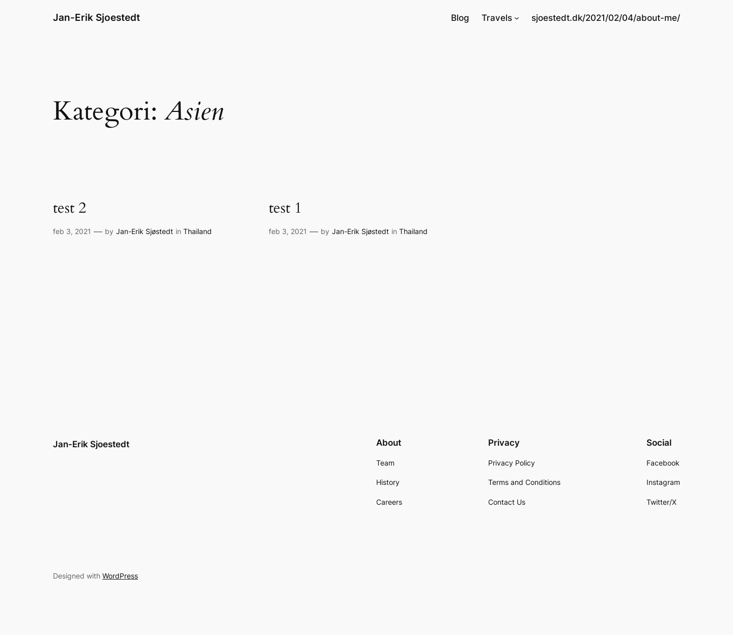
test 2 (69, 208)
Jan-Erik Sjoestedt (96, 17)
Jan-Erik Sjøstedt (144, 231)
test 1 (285, 208)
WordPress (120, 575)
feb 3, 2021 (72, 231)
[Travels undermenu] (516, 17)
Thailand (197, 231)
